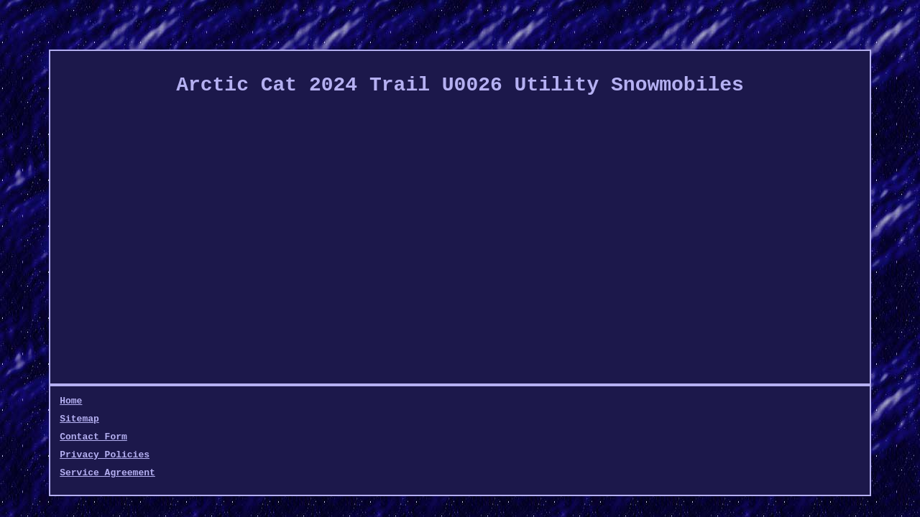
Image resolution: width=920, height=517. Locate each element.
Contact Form (190, 401)
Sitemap (119, 401)
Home (71, 401)
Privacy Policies (286, 401)
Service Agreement (395, 401)
